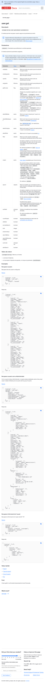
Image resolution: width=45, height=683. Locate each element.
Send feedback (6, 675)
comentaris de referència (26, 219)
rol (38, 132)
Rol (4, 628)
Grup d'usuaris (6, 625)
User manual (5, 13)
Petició (3, 272)
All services (27, 675)
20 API (11, 13)
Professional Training (38, 672)
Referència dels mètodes (20, 13)
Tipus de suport (7, 623)
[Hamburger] (42, 8)
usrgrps (32, 129)
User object (23, 159)
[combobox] (29, 8)
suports (26, 115)
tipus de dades (27, 198)
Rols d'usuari (29, 40)
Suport (5, 620)
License (27, 680)
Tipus (15, 65)
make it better (7, 3)
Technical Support (28, 672)
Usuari (30, 13)
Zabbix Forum (36, 675)
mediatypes (33, 120)
